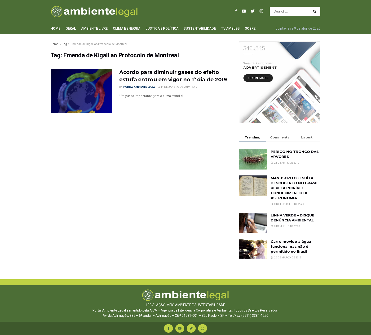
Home (55, 28)
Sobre (250, 28)
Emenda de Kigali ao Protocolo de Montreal (99, 44)
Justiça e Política (162, 28)
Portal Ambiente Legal (139, 86)
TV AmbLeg (230, 28)
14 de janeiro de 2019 (174, 86)
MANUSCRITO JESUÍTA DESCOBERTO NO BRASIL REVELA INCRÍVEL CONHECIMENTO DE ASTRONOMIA (294, 188)
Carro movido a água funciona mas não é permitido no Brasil (291, 246)
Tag (64, 44)
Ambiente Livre (94, 28)
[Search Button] (315, 11)
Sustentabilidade (200, 28)
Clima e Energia (126, 28)
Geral (71, 28)
